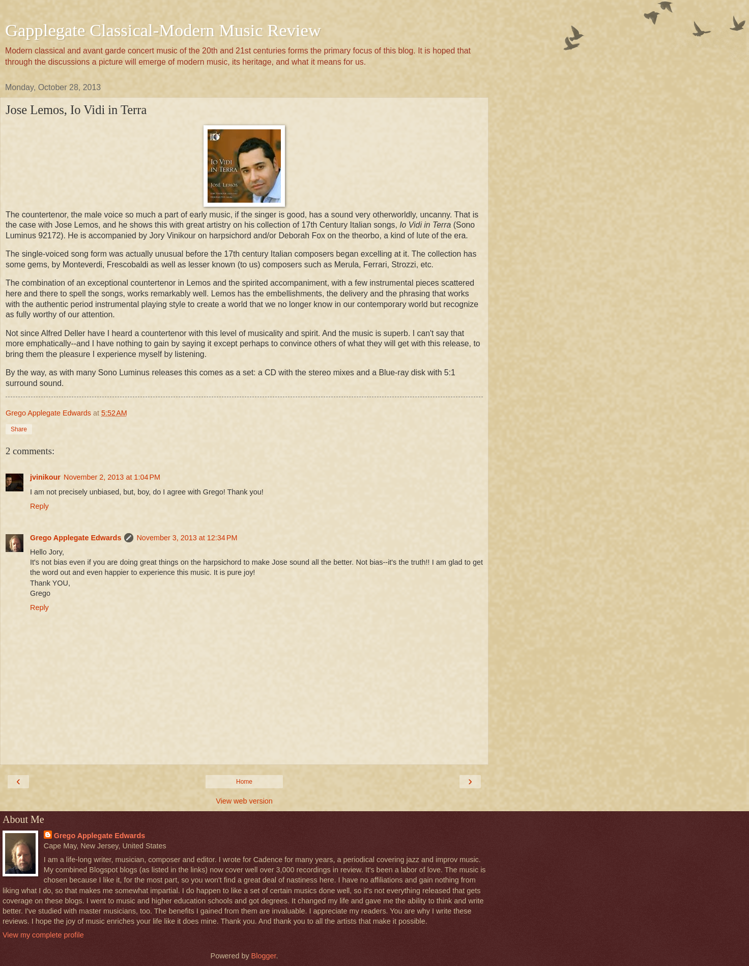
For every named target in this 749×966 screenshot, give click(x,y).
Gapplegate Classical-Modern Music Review (163, 30)
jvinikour (45, 477)
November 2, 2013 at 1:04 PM (112, 477)
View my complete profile (43, 935)
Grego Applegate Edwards (75, 538)
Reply (39, 506)
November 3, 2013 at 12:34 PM (186, 538)
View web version (244, 801)
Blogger (263, 956)
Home (244, 781)
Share (19, 429)
